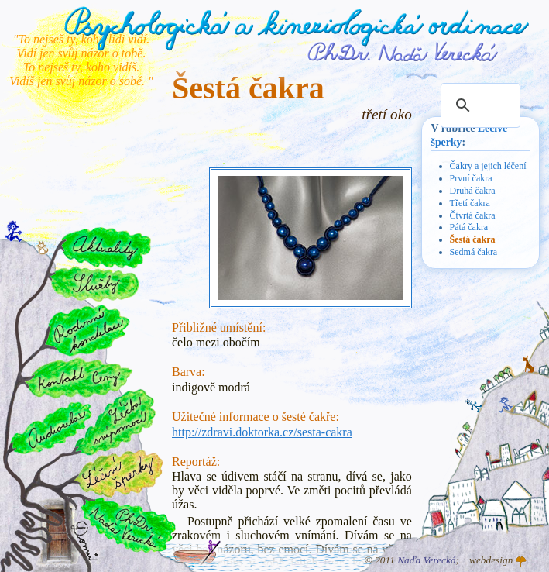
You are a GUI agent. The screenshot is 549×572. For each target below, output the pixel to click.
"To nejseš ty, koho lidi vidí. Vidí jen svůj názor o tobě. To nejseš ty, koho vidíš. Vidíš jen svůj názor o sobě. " (81, 60)
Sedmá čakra (474, 251)
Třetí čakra (470, 203)
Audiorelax (51, 428)
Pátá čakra (469, 227)
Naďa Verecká (426, 560)
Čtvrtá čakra (473, 215)
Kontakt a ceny (78, 377)
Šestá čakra (473, 239)
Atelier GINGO (521, 561)
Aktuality (105, 247)
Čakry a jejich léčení (488, 165)
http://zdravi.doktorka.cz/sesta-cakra (262, 432)
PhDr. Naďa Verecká (403, 51)
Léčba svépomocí (116, 422)
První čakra (471, 178)
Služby (94, 284)
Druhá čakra (473, 190)
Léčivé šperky (118, 473)
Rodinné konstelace (86, 330)
